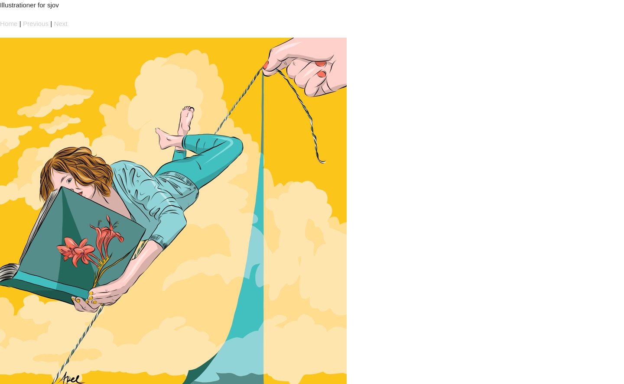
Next (60, 23)
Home (9, 23)
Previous (36, 23)
